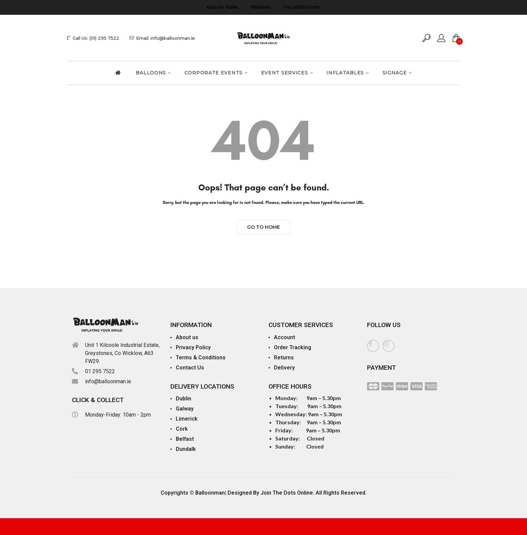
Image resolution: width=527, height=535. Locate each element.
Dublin (183, 398)
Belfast (185, 439)
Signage (394, 73)
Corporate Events (214, 73)
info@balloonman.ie (108, 381)
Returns (284, 357)
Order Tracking (292, 347)
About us (187, 337)
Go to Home (263, 227)
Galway (185, 408)
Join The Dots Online (286, 493)
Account (284, 337)
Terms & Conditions (201, 357)
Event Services (284, 73)
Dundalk (186, 449)
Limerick (187, 419)
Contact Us (190, 367)
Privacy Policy (193, 347)
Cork (182, 429)
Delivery (284, 367)
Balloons (151, 73)
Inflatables (345, 73)
